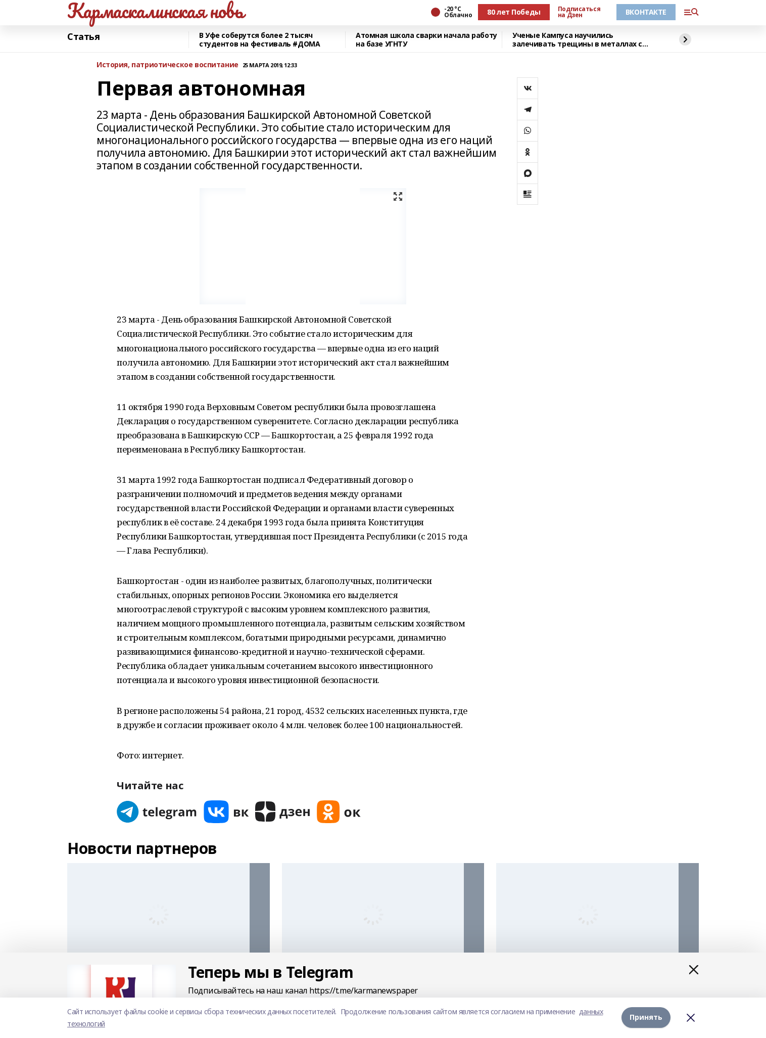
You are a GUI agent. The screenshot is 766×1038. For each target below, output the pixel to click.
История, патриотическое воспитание (167, 65)
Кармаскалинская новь (155, 11)
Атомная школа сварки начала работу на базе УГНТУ (426, 39)
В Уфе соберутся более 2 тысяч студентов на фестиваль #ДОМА (259, 39)
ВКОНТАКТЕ (646, 12)
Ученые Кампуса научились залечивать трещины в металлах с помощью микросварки (577, 39)
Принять (646, 1017)
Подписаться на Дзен (579, 12)
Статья (83, 36)
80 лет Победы (514, 12)
